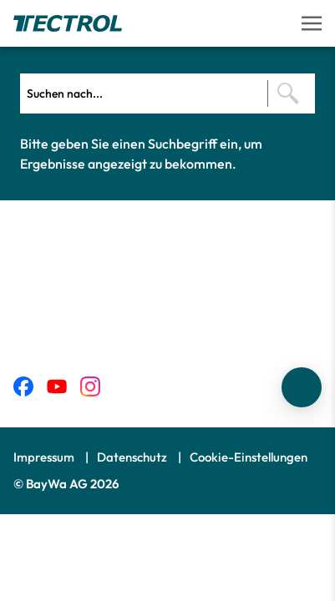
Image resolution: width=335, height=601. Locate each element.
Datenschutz (133, 457)
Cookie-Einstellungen (248, 457)
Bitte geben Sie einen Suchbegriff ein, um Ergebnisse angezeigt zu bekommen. (141, 153)
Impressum (45, 457)
